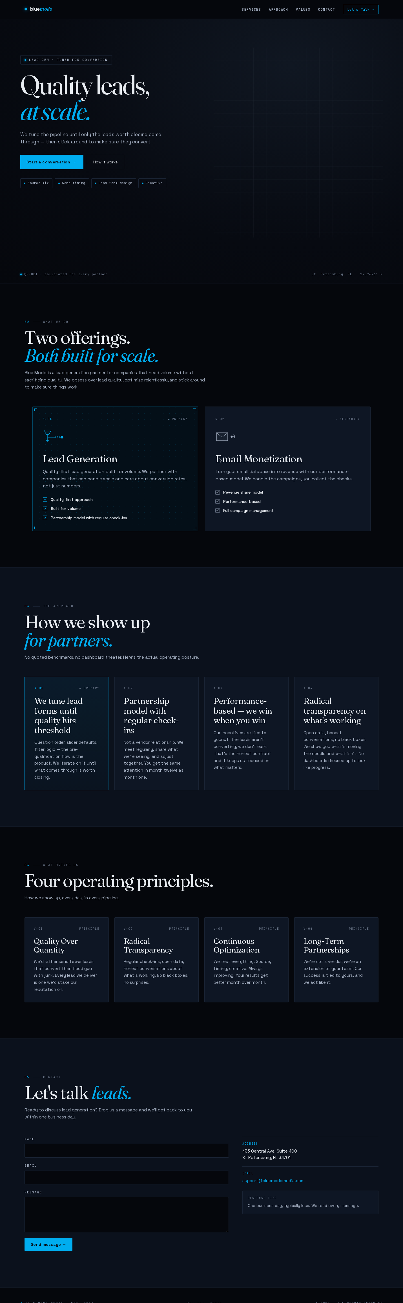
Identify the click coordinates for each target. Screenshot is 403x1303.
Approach (278, 9)
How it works (105, 162)
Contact (326, 9)
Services (251, 9)
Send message (48, 1244)
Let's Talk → (360, 9)
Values (303, 9)
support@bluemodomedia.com (273, 1180)
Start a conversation (51, 162)
